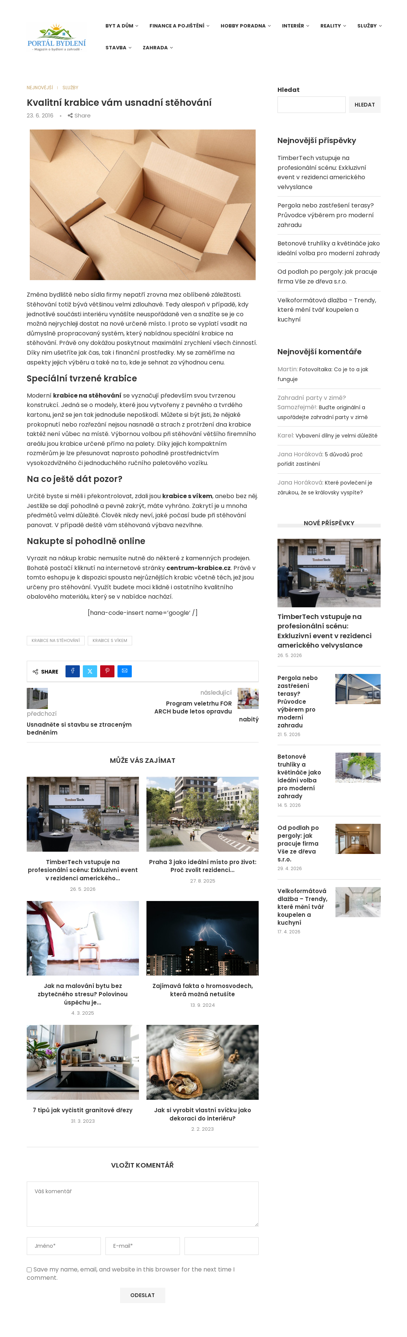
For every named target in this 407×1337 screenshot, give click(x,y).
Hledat (288, 89)
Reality (330, 25)
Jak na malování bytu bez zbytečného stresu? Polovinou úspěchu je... (83, 994)
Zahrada (155, 47)
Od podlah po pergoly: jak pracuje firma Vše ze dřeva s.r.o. (298, 843)
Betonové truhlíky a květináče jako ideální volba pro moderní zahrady (299, 776)
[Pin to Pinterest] (107, 671)
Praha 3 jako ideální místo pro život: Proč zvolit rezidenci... (202, 866)
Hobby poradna (243, 25)
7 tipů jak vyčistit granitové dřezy (83, 1110)
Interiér (293, 25)
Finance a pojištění (176, 25)
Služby (367, 25)
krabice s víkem (110, 640)
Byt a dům (119, 25)
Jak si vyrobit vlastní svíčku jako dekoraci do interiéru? (202, 1114)
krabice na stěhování (56, 640)
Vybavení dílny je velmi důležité (337, 435)
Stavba (116, 47)
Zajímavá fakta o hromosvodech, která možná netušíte (202, 990)
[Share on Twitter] (90, 671)
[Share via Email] (124, 671)
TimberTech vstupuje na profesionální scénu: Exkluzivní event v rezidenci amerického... (83, 870)
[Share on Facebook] (73, 671)
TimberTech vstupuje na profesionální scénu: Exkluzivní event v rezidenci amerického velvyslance (324, 631)
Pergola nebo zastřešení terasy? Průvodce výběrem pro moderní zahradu (325, 215)
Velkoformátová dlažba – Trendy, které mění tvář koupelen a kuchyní (326, 310)
